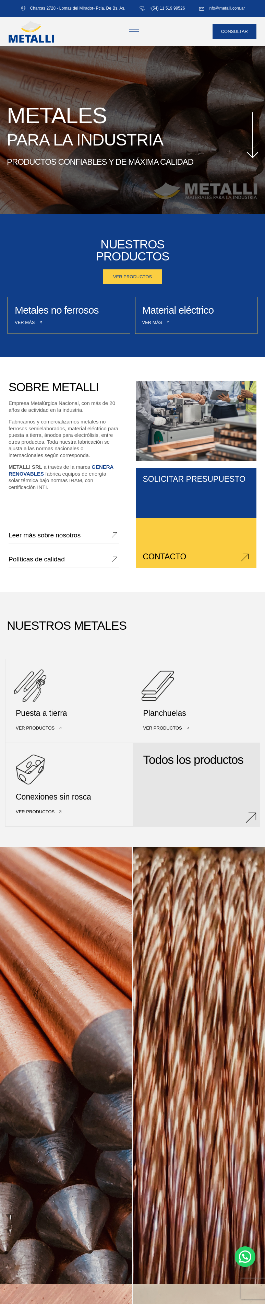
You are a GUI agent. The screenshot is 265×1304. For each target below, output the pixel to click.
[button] (245, 1256)
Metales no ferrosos (56, 310)
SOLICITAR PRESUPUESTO (194, 479)
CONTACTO (164, 556)
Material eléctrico (178, 310)
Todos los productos (193, 759)
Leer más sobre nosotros (45, 535)
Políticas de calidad (37, 559)
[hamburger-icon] (134, 31)
